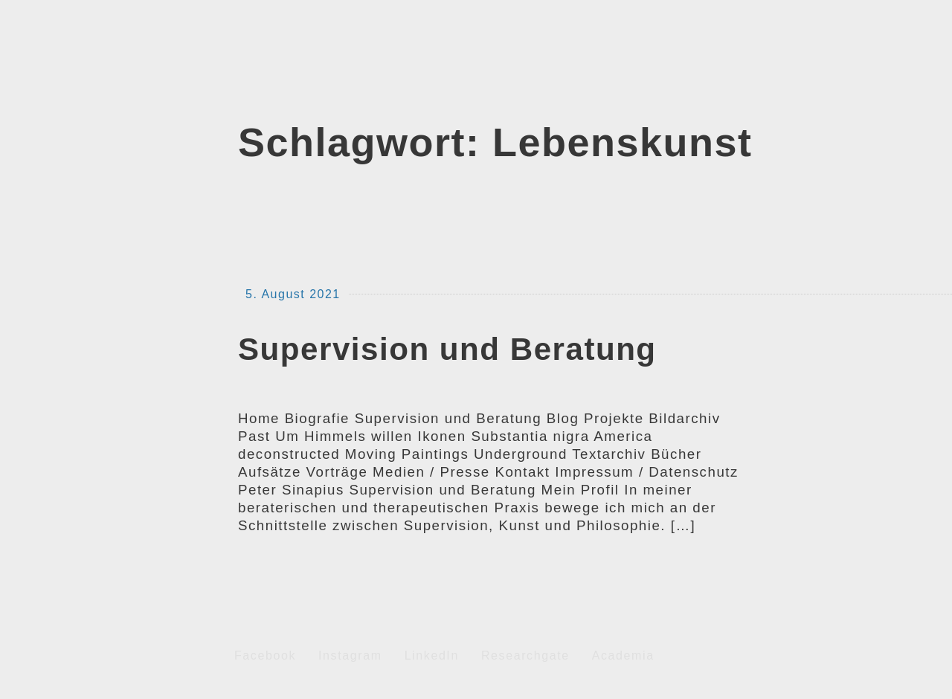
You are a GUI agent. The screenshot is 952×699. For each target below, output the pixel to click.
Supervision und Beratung (447, 349)
